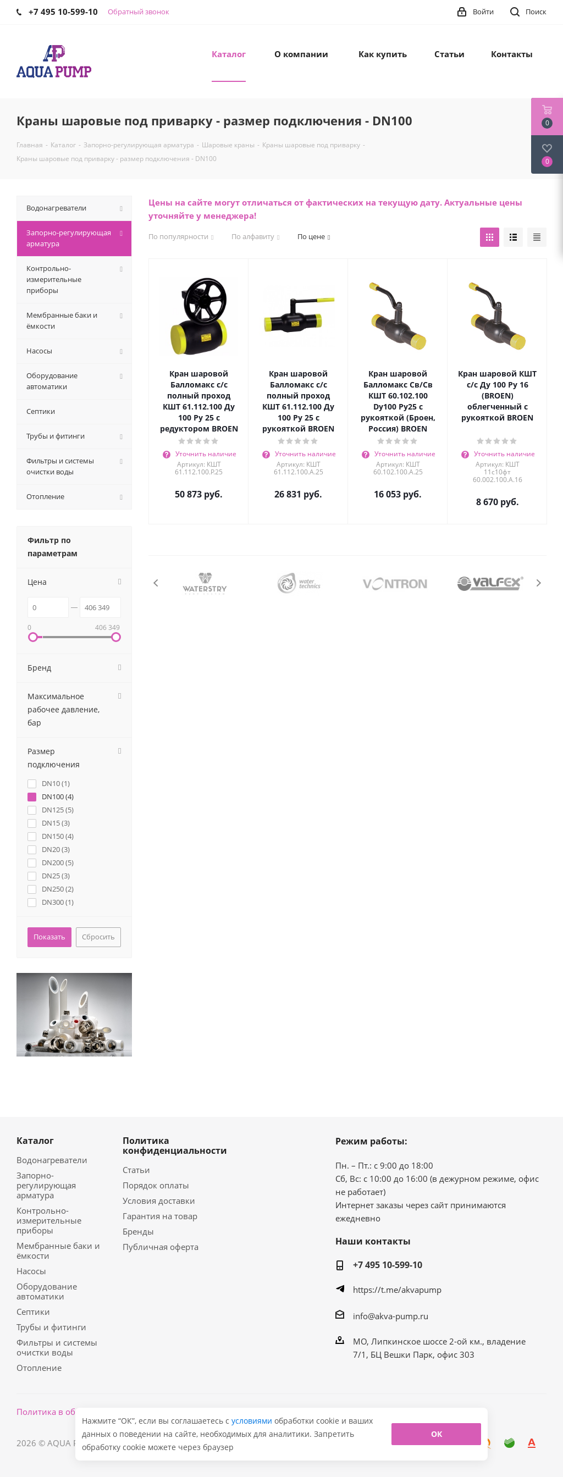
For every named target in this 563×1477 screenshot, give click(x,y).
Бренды (138, 1231)
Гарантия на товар (160, 1215)
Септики (33, 1311)
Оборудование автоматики (46, 1291)
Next (539, 583)
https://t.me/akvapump (397, 1289)
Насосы (31, 1270)
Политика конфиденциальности (175, 1146)
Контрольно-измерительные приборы (48, 1220)
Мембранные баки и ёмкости (58, 1250)
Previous (156, 583)
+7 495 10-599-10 (387, 1265)
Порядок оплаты (156, 1185)
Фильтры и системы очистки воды (56, 1347)
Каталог (35, 1141)
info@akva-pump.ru (390, 1315)
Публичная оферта (160, 1246)
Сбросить (98, 937)
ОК (436, 1434)
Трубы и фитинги (51, 1326)
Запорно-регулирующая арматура (46, 1185)
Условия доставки (159, 1200)
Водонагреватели (51, 1159)
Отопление (39, 1367)
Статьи (136, 1169)
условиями (252, 1420)
